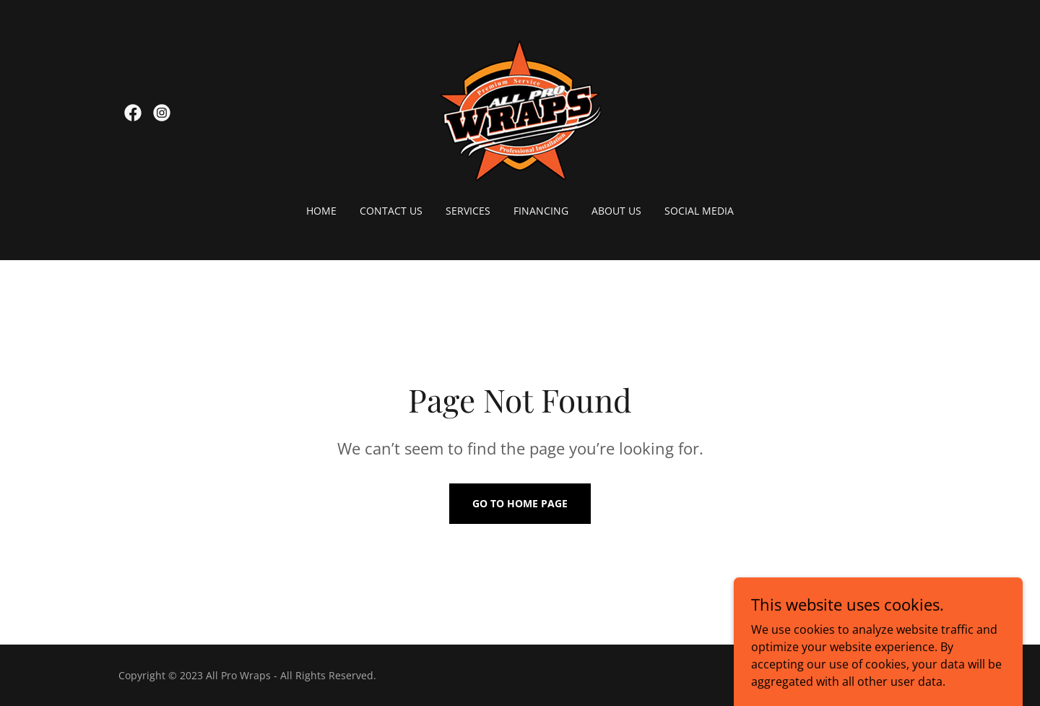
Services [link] (468, 211)
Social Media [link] (699, 211)
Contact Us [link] (391, 211)
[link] (132, 112)
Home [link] (321, 211)
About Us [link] (616, 211)
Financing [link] (541, 211)
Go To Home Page (520, 503)
